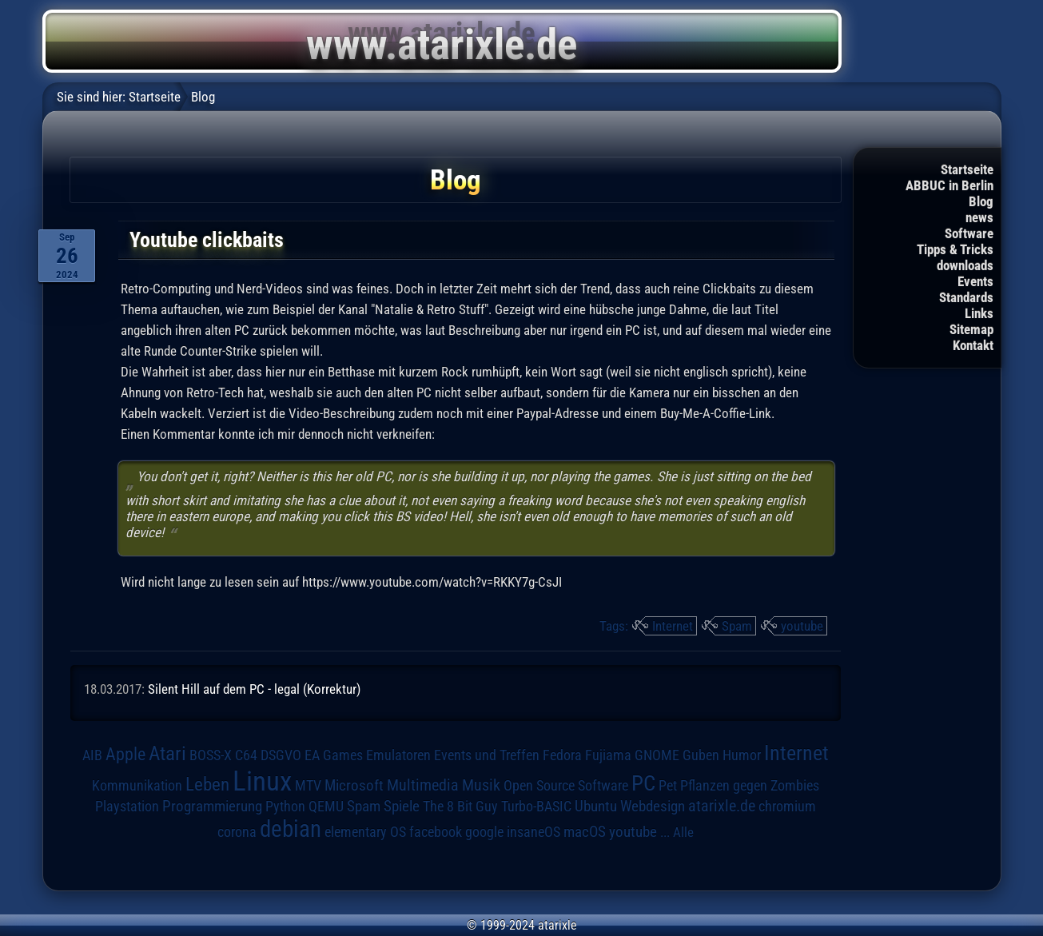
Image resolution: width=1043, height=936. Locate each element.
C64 (246, 755)
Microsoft (354, 785)
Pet (668, 786)
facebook (435, 832)
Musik (481, 785)
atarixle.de (721, 806)
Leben (207, 784)
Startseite (967, 169)
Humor (742, 755)
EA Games (334, 755)
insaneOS (533, 832)
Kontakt (973, 345)
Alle (683, 832)
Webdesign (652, 806)
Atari (167, 753)
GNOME (657, 755)
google (484, 832)
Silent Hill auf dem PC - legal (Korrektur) (254, 689)
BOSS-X (210, 755)
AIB (92, 755)
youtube (802, 626)
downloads (965, 265)
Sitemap (971, 329)
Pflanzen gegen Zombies (749, 786)
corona (237, 832)
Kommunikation (137, 785)
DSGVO (281, 755)
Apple (125, 753)
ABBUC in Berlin (949, 185)
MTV (308, 785)
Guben (701, 755)
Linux (262, 781)
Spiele (402, 806)
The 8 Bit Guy (460, 806)
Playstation (127, 807)
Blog (981, 201)
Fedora (562, 755)
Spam (737, 626)
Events (975, 281)
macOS (584, 832)
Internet (672, 626)
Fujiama (608, 755)
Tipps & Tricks (955, 249)
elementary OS (365, 831)
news (979, 217)
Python (285, 807)
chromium (787, 807)
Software (969, 233)
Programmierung (212, 806)
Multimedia (423, 785)
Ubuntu (596, 806)
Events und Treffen (486, 755)
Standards (966, 297)
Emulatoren (398, 755)
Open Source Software (566, 786)
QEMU (326, 807)
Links (979, 313)
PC (643, 783)
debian (290, 828)
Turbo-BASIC (536, 806)
